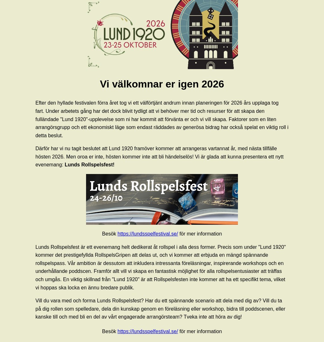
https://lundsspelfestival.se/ (147, 233)
